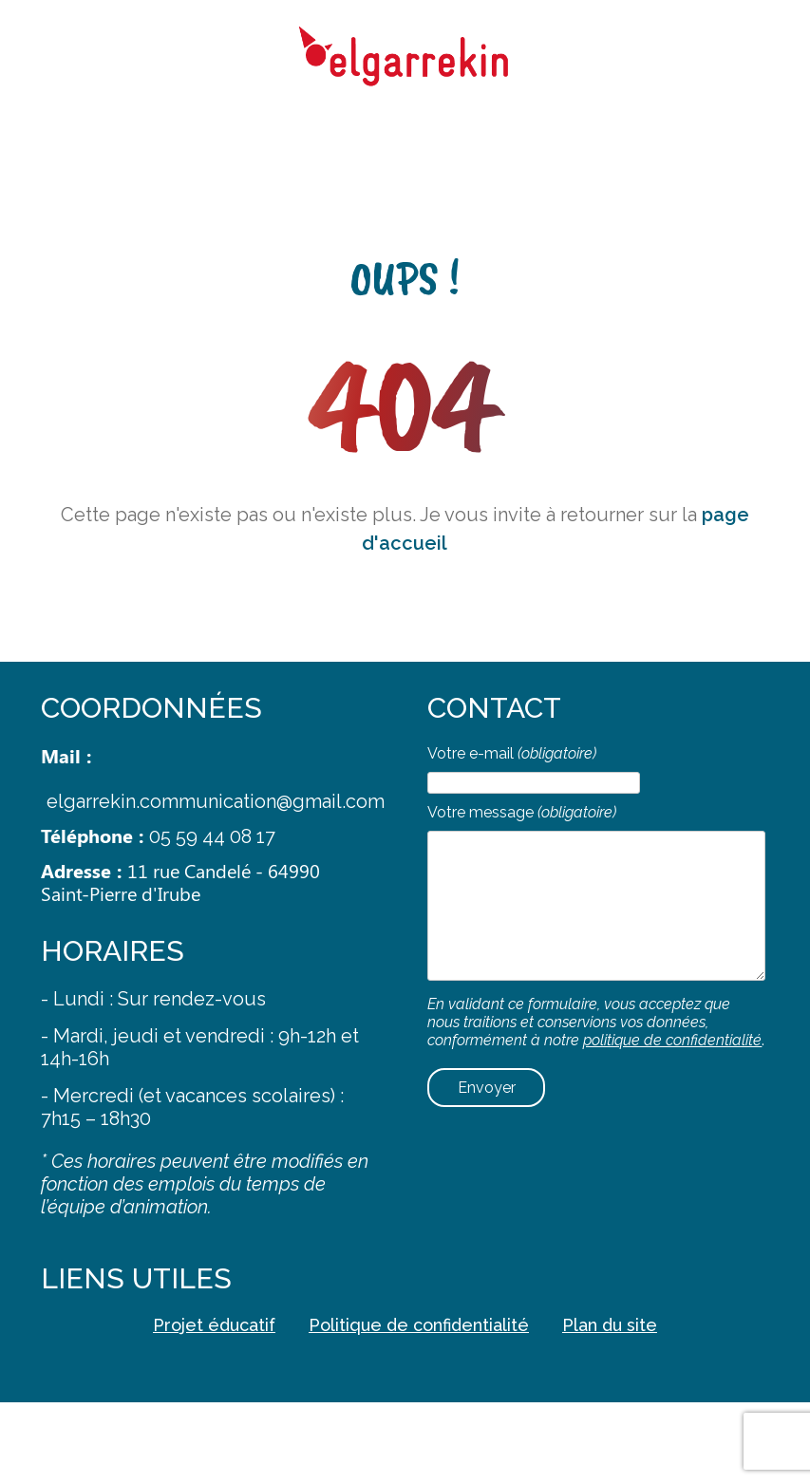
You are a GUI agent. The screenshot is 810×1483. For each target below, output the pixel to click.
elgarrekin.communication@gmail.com (216, 801)
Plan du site (609, 1325)
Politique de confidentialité (419, 1325)
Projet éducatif (214, 1325)
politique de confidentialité (672, 1040)
